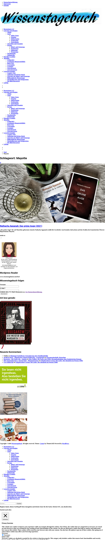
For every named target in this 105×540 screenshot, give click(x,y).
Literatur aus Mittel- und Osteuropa (18, 76)
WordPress (65, 443)
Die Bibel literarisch (13, 81)
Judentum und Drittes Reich (16, 74)
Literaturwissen (12, 70)
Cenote (42, 443)
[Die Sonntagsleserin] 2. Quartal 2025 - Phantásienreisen (21, 360)
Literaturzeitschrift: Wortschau (56, 357)
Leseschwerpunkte (9, 71)
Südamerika (11, 55)
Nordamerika (11, 53)
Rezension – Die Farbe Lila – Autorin (15, 359)
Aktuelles (6, 58)
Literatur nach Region (10, 30)
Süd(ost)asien (15, 39)
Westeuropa (14, 52)
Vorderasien (14, 40)
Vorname (3, 284)
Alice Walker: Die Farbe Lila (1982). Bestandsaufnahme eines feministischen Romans (55, 359)
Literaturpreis (11, 68)
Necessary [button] (5, 533)
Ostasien (13, 37)
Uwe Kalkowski (8, 362)
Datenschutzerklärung (10, 2)
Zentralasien (15, 42)
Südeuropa (14, 50)
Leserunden (11, 65)
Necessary (7, 535)
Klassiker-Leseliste (9, 57)
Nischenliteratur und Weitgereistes (18, 79)
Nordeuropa (14, 48)
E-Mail (2, 288)
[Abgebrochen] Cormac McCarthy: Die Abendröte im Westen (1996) (62, 360)
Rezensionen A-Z (9, 29)
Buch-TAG (10, 63)
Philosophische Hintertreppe (16, 78)
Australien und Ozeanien (15, 43)
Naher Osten (15, 35)
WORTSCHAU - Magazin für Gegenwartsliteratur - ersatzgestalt (24, 357)
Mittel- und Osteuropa (18, 47)
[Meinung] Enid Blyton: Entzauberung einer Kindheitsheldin (29, 356)
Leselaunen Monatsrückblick (16, 61)
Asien (9, 34)
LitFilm (6, 83)
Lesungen (10, 66)
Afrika (9, 32)
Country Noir (11, 73)
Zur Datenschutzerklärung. (33, 292)
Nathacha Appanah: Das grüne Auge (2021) (21, 226)
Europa (9, 45)
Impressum (7, 4)
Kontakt (6, 5)
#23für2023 (10, 60)
